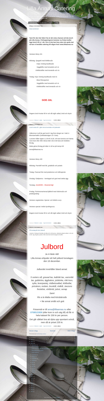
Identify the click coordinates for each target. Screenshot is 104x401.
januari (33, 371)
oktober (33, 356)
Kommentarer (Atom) (41, 333)
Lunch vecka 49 (35, 352)
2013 (32, 387)
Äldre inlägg (71, 331)
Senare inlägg (33, 331)
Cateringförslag (33, 22)
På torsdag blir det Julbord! (37, 230)
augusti (33, 360)
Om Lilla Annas (43, 22)
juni (33, 362)
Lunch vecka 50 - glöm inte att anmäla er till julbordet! (44, 127)
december (34, 345)
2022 (32, 341)
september (34, 358)
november (34, 354)
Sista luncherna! (34, 29)
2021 (32, 343)
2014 (32, 385)
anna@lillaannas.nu (57, 309)
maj (33, 364)
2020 (32, 374)
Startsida (52, 331)
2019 (32, 376)
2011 (32, 391)
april (33, 366)
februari (34, 370)
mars (33, 368)
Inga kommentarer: (47, 120)
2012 (32, 389)
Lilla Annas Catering (51, 8)
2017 (32, 380)
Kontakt (51, 22)
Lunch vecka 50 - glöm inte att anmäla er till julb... (42, 348)
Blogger (58, 397)
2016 (32, 382)
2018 (32, 378)
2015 (32, 383)
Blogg (56, 22)
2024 (32, 339)
